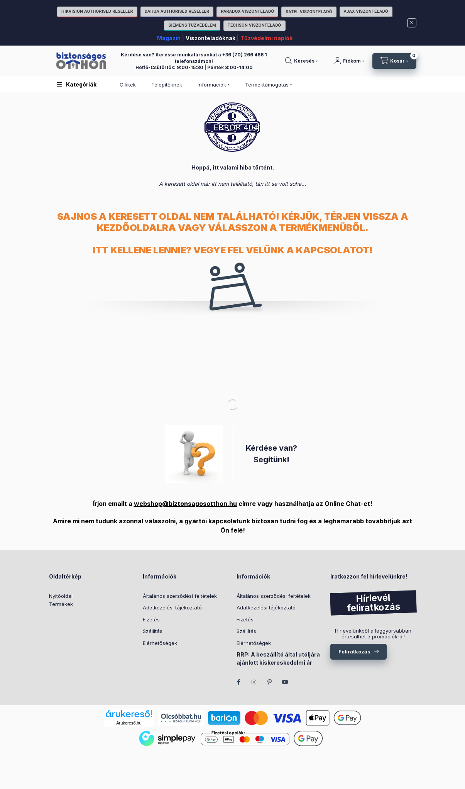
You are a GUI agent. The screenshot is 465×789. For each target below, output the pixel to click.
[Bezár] (411, 22)
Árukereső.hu (128, 723)
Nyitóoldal (61, 596)
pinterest (269, 682)
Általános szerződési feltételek (180, 596)
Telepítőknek (166, 84)
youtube (285, 682)
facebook (239, 682)
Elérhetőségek (160, 643)
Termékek (61, 604)
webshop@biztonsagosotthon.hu (185, 503)
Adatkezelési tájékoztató (172, 607)
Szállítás (152, 631)
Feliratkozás (354, 651)
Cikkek (128, 84)
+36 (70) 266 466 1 (244, 55)
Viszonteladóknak (210, 38)
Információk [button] (212, 84)
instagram (254, 682)
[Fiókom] (349, 61)
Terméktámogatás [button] (267, 84)
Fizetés (151, 619)
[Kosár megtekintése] (394, 61)
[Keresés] (301, 61)
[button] (76, 84)
